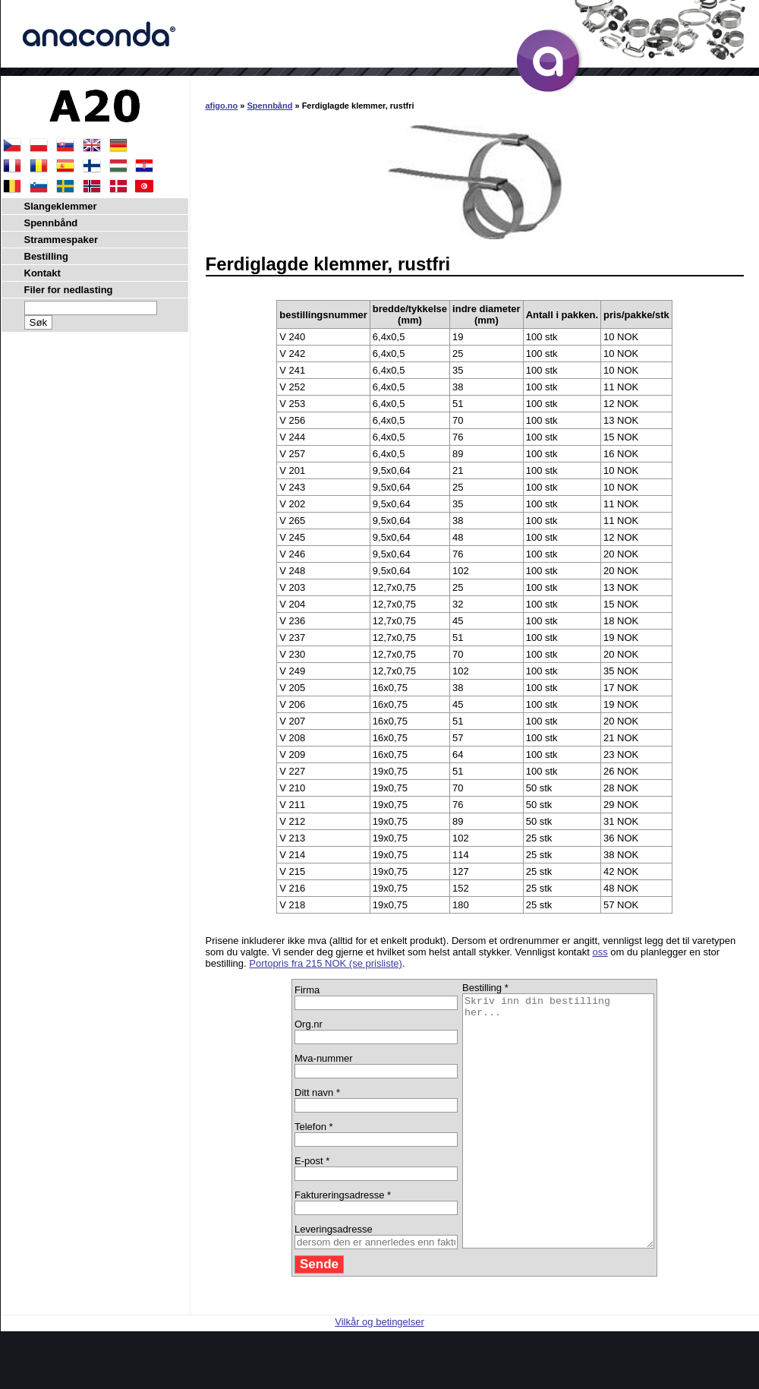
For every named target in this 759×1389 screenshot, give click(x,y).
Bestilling (46, 256)
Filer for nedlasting (68, 289)
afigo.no (222, 105)
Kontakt (42, 273)
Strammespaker (61, 239)
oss (599, 952)
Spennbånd (270, 105)
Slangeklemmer (60, 206)
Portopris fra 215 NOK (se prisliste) (325, 963)
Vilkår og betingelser (379, 1372)
